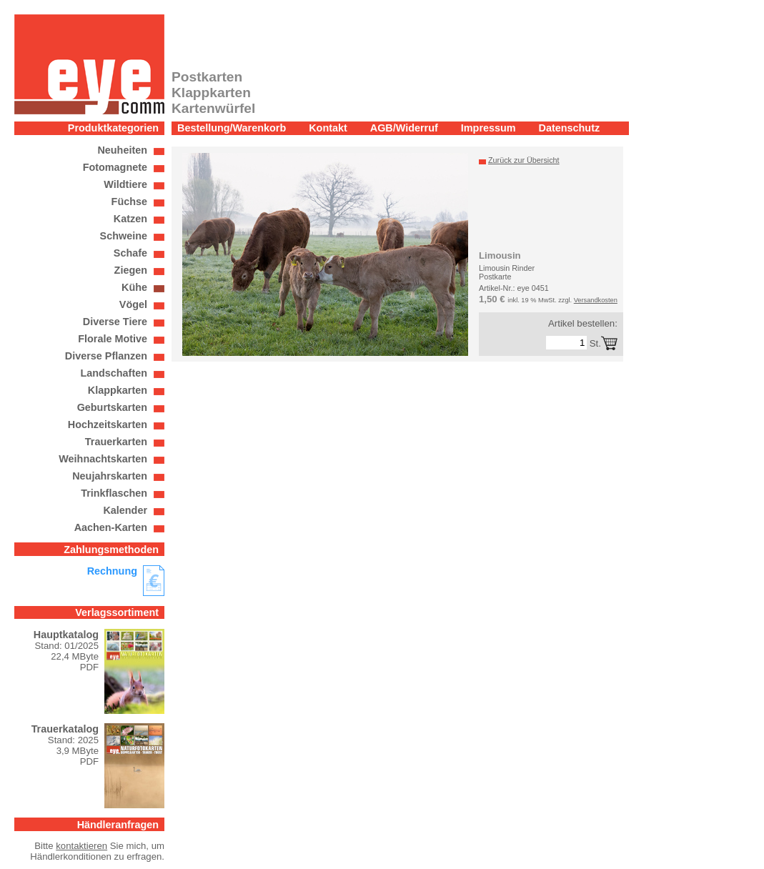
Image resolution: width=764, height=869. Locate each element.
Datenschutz (569, 128)
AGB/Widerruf (404, 128)
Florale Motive (112, 338)
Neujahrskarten (109, 476)
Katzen (130, 218)
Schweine (123, 236)
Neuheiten (122, 150)
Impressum (488, 128)
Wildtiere (125, 184)
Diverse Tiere (115, 321)
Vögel (133, 304)
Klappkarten (117, 390)
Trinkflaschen (114, 493)
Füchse (129, 201)
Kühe (134, 287)
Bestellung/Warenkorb (231, 128)
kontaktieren (81, 845)
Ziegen (130, 270)
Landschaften (113, 373)
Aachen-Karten (110, 527)
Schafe (130, 253)
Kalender (125, 510)
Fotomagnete (115, 167)
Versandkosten (595, 300)
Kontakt (328, 128)
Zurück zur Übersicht (524, 160)
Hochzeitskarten (107, 424)
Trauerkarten (116, 441)
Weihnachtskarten (103, 459)
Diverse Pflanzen (106, 356)
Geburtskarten (112, 407)
